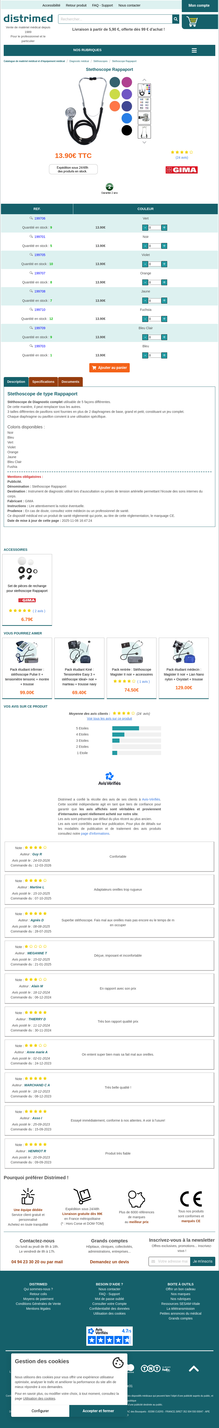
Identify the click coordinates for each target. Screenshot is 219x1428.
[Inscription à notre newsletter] (169, 1261)
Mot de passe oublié (109, 1299)
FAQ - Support (102, 5)
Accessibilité (51, 5)
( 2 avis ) (39, 611)
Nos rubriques (180, 1299)
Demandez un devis (109, 1262)
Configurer (40, 1411)
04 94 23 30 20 (25, 1262)
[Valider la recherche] (175, 19)
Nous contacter (129, 5)
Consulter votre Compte (109, 1304)
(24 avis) (182, 157)
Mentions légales (38, 1308)
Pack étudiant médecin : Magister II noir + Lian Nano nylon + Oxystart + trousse (184, 674)
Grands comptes (181, 1318)
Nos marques (180, 1294)
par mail (55, 1262)
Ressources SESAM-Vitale (180, 1304)
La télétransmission (181, 1308)
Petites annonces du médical (180, 1313)
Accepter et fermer (98, 1411)
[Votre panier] (192, 21)
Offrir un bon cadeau (180, 1289)
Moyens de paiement (38, 1299)
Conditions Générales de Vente (38, 1304)
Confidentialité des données (110, 1308)
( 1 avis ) (143, 681)
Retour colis (38, 1294)
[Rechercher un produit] (115, 19)
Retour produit (76, 5)
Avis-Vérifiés (151, 799)
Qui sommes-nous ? (38, 1289)
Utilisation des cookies (109, 1313)
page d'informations (95, 833)
